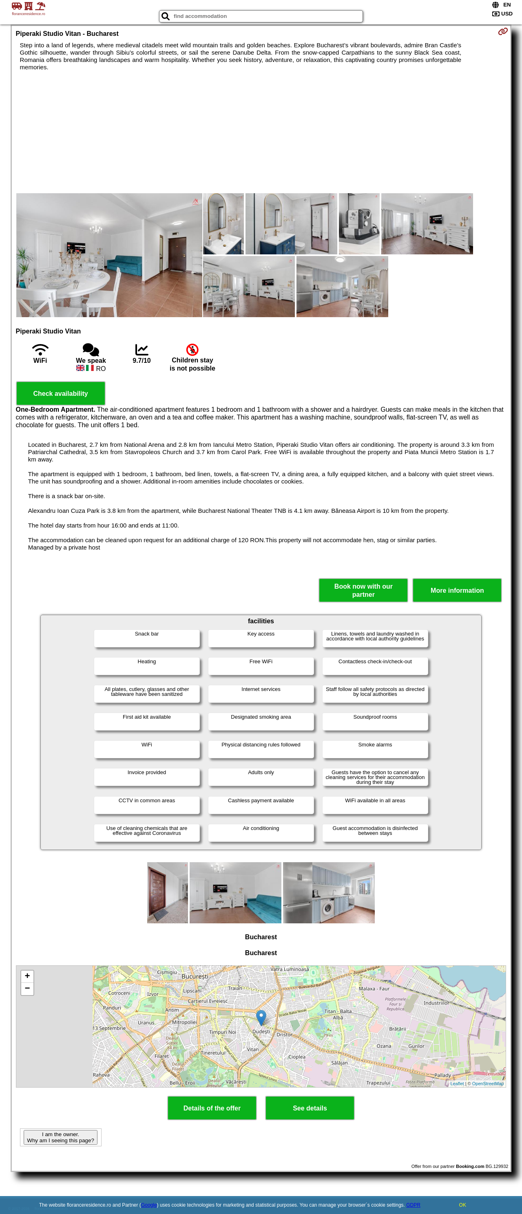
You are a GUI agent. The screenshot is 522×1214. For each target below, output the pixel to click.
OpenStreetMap (488, 1083)
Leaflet (457, 1083)
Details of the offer (212, 1108)
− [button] (27, 989)
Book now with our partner (363, 590)
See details (310, 1108)
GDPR (413, 1205)
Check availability (60, 393)
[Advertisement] (261, 132)
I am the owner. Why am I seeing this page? (60, 1137)
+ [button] (27, 977)
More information (457, 590)
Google (149, 1205)
